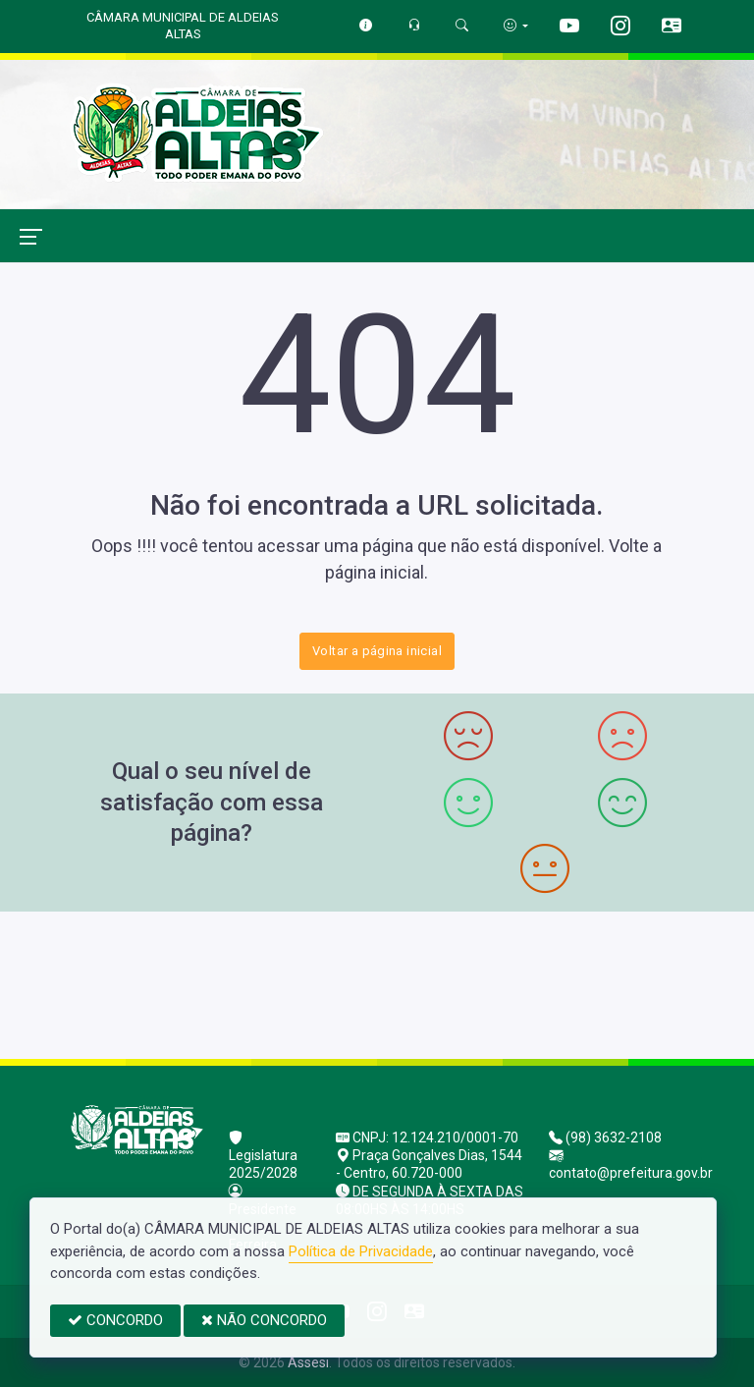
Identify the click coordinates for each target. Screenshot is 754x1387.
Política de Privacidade (361, 1251)
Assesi (308, 1362)
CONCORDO (115, 1320)
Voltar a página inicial (377, 650)
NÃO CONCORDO (264, 1320)
